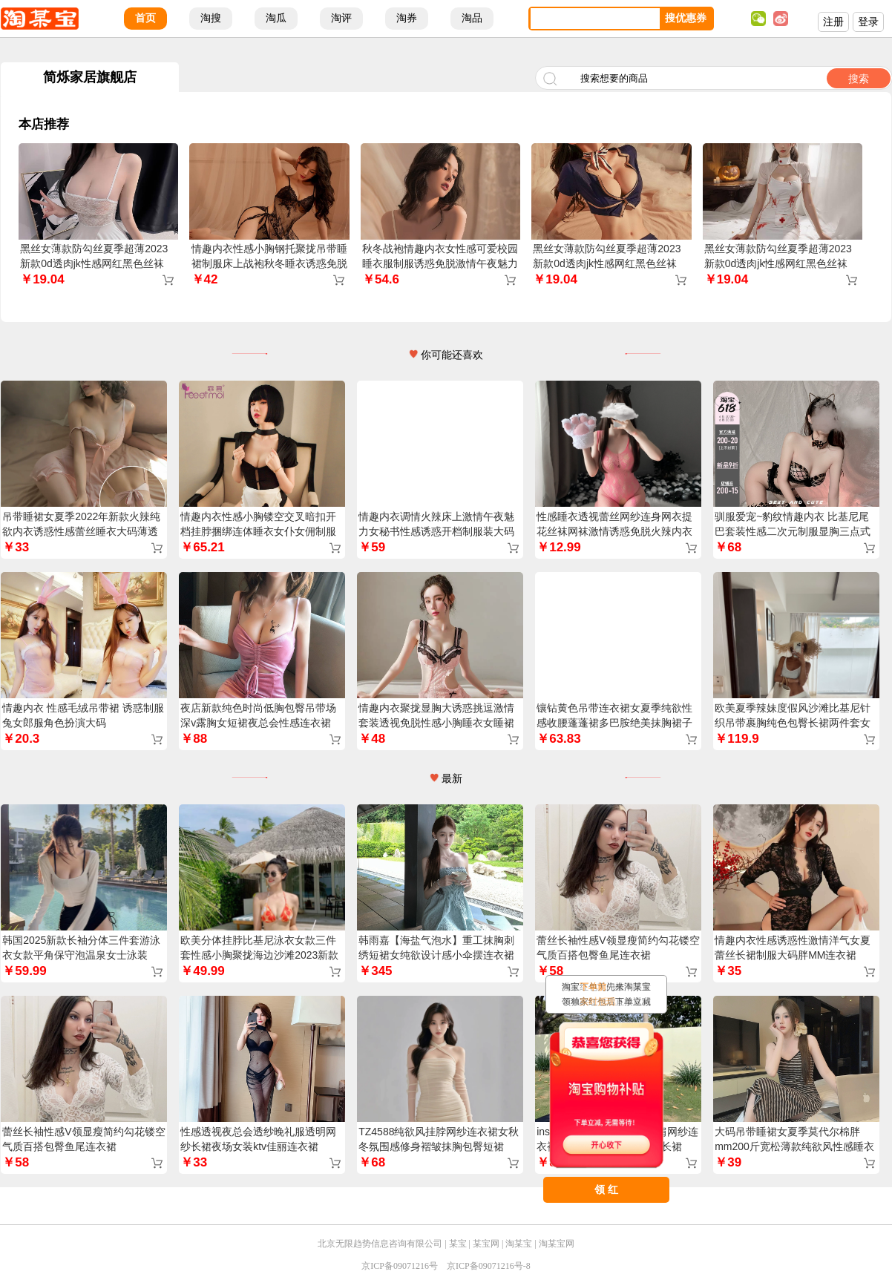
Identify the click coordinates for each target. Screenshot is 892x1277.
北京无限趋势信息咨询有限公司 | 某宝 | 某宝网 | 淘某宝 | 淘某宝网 (446, 1243)
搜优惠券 (685, 18)
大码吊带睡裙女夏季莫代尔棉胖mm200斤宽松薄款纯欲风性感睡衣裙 (794, 1146)
